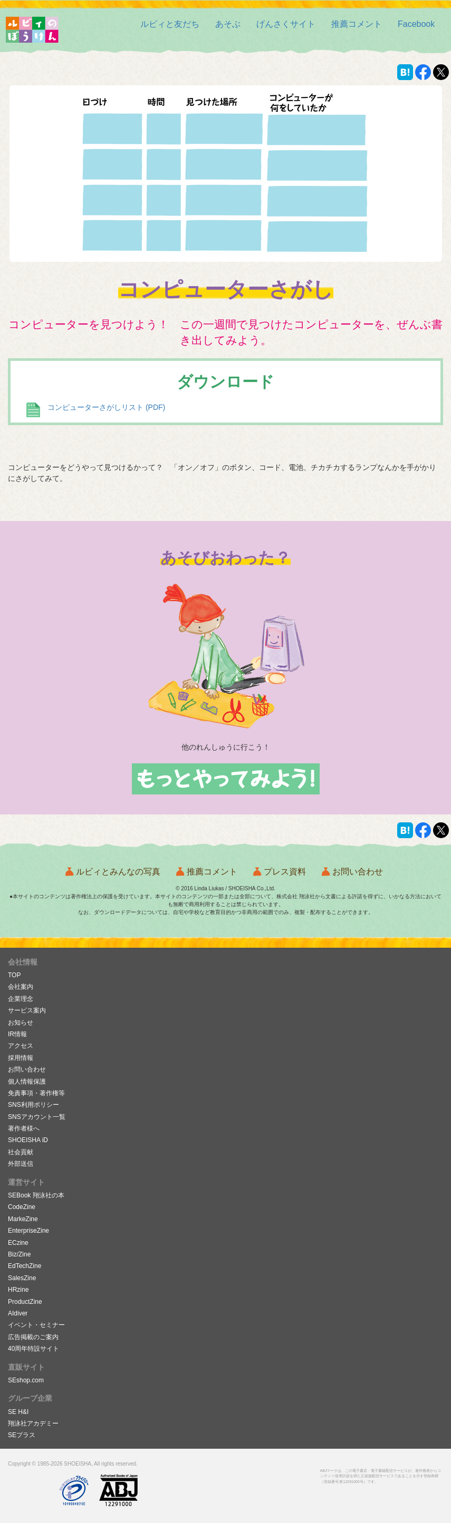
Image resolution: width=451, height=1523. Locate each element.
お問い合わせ (357, 871)
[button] (356, 24)
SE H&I (18, 1412)
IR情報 (17, 1034)
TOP (14, 975)
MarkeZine (23, 1219)
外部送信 (20, 1163)
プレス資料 (285, 871)
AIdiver (17, 1313)
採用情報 (20, 1058)
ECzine (18, 1242)
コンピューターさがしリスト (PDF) (106, 407)
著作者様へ (24, 1128)
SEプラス (21, 1435)
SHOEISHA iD (28, 1140)
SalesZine (22, 1278)
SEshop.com (26, 1380)
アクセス (20, 1045)
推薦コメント (212, 871)
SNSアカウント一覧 (36, 1117)
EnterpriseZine (28, 1230)
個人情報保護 (27, 1081)
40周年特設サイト (33, 1348)
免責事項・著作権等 (36, 1093)
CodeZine (21, 1207)
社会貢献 (20, 1152)
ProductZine (25, 1301)
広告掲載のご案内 (33, 1337)
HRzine (18, 1289)
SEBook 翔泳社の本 (36, 1195)
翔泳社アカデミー (33, 1423)
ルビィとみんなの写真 (118, 871)
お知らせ (20, 1022)
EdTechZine (24, 1266)
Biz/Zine (19, 1254)
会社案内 (20, 986)
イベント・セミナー (36, 1325)
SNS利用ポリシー (33, 1104)
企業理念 (20, 999)
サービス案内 (27, 1010)
